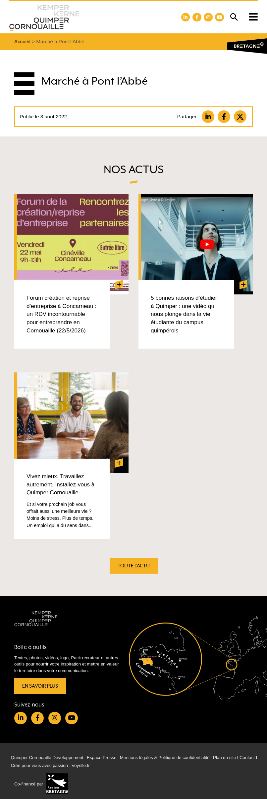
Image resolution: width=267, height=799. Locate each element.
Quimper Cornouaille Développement (47, 757)
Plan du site (224, 757)
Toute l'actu (134, 566)
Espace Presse (101, 757)
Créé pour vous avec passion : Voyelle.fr (50, 765)
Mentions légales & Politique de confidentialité (165, 757)
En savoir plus (40, 686)
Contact (247, 757)
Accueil (22, 41)
